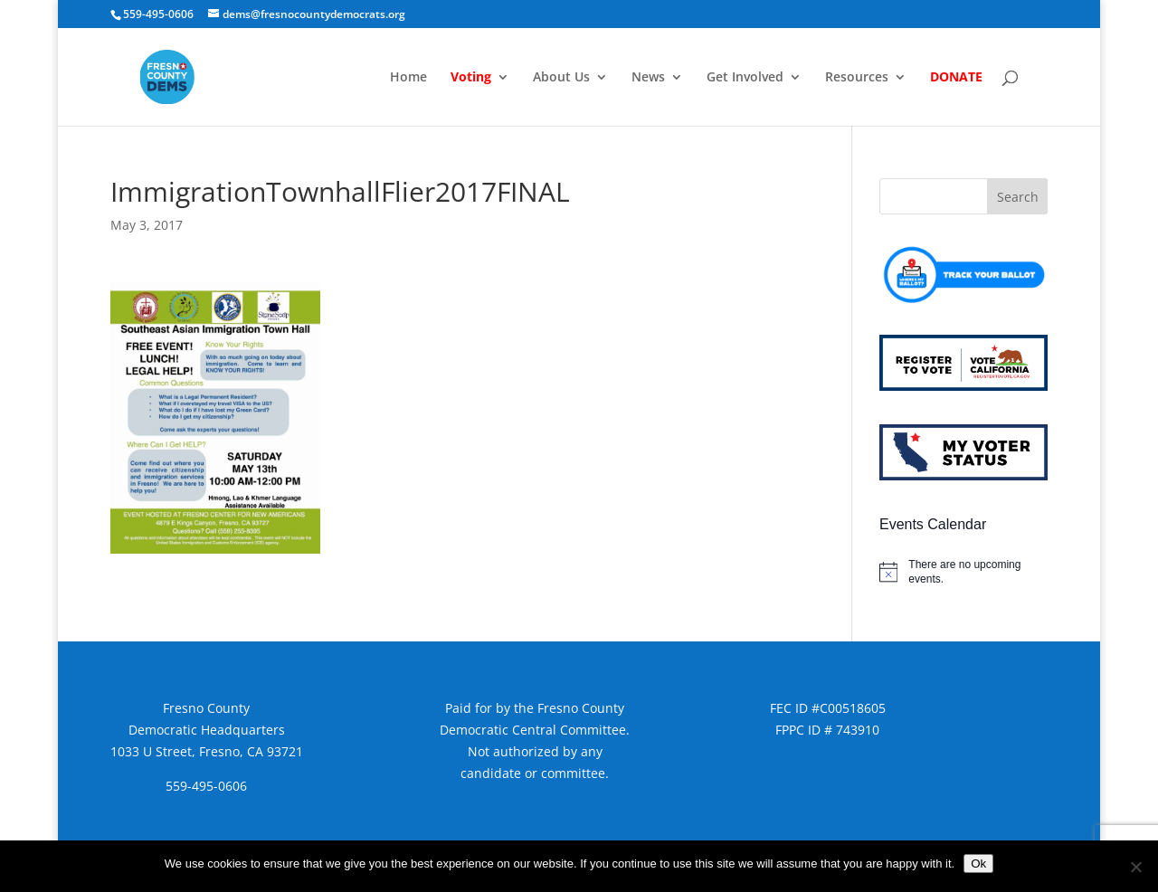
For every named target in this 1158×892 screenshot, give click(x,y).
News (648, 78)
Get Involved (745, 78)
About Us (561, 78)
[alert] (963, 572)
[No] (1135, 867)
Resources (856, 78)
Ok (978, 863)
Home (408, 78)
